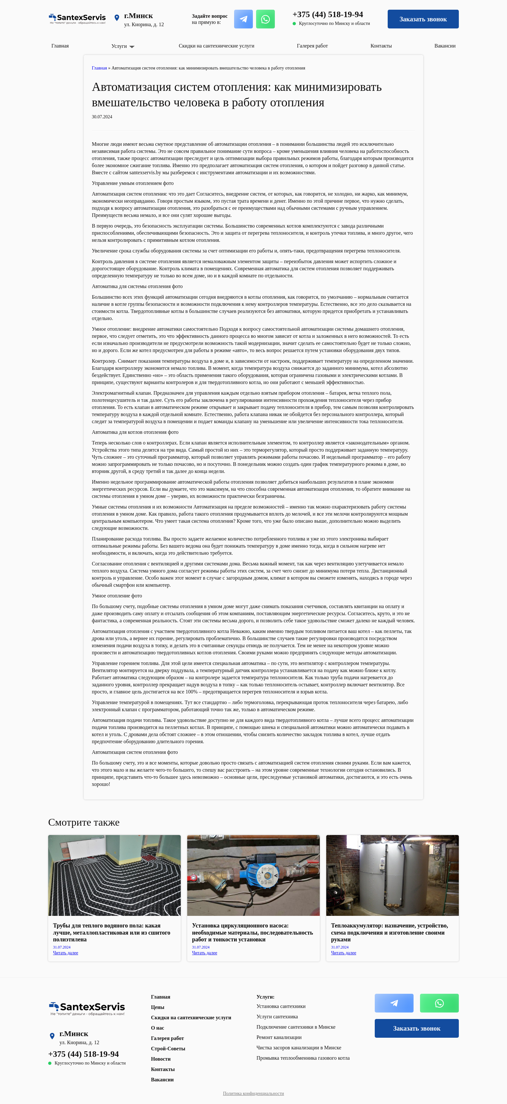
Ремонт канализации (279, 1037)
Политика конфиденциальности (253, 1093)
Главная (60, 45)
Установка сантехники (281, 1006)
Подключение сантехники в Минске (296, 1027)
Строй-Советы (168, 1048)
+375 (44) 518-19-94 (328, 14)
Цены (157, 1007)
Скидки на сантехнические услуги (216, 45)
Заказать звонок (423, 19)
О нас (157, 1028)
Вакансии (445, 45)
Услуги (119, 46)
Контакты (381, 45)
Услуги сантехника (277, 1016)
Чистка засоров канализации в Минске (298, 1047)
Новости (161, 1059)
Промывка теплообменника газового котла (303, 1058)
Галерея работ (312, 45)
